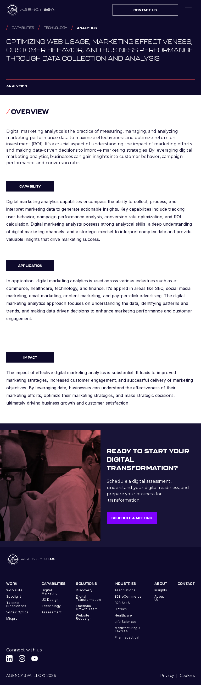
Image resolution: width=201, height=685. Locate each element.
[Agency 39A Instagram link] (22, 658)
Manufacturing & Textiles (128, 629)
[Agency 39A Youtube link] (34, 658)
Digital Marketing (50, 591)
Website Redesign (84, 616)
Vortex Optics (17, 612)
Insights (160, 590)
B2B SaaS (122, 603)
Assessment (52, 612)
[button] (188, 10)
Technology (55, 27)
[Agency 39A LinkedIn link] (9, 658)
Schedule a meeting (132, 518)
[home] (31, 10)
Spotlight (13, 596)
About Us (159, 598)
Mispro (12, 618)
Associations (125, 590)
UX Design (50, 600)
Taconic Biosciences (16, 604)
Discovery (84, 590)
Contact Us (145, 10)
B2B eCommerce (128, 596)
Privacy (167, 675)
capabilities (23, 27)
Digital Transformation (88, 598)
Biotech (121, 609)
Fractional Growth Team (87, 607)
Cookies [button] (187, 675)
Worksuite (14, 590)
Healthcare (123, 615)
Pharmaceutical (127, 637)
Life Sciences (126, 622)
